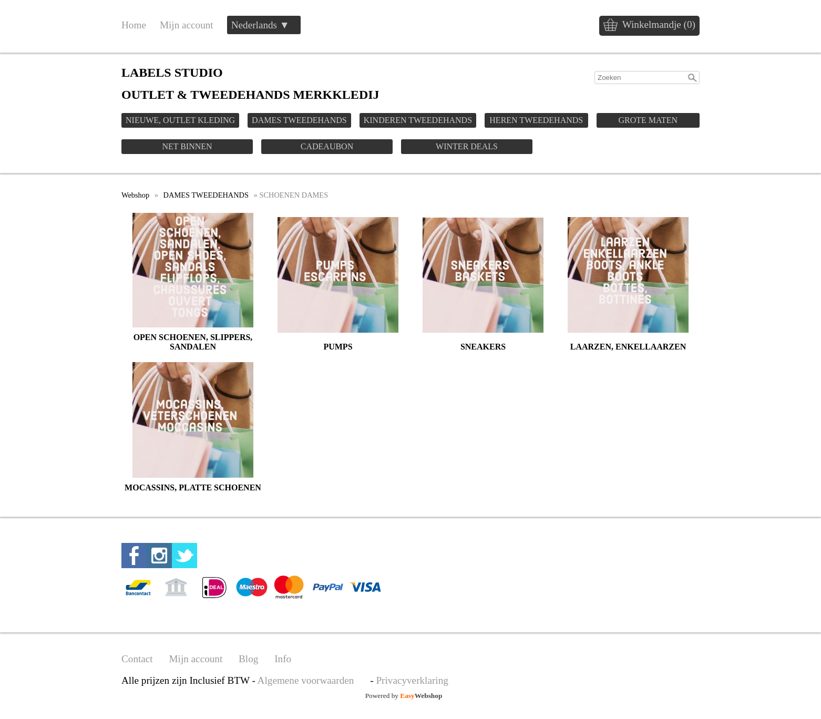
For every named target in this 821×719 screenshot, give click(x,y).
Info (282, 658)
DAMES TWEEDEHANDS (299, 120)
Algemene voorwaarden (306, 680)
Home (133, 24)
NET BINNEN (187, 146)
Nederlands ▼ (260, 24)
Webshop (135, 195)
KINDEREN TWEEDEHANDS (418, 120)
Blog (248, 658)
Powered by (404, 696)
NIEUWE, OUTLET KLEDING (180, 120)
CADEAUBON (327, 146)
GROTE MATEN (648, 120)
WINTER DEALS (467, 146)
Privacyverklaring (412, 680)
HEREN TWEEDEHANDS (536, 120)
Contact (137, 658)
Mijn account (186, 24)
